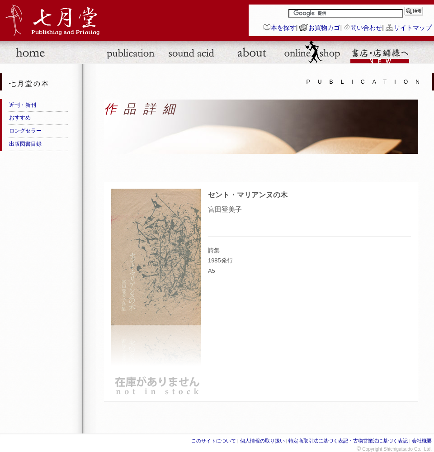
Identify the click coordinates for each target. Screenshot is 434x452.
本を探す (283, 27)
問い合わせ (366, 27)
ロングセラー (25, 131)
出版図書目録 (25, 144)
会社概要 (422, 440)
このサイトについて (213, 440)
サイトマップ (413, 27)
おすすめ (20, 117)
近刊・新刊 (22, 105)
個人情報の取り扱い (262, 440)
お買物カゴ (324, 27)
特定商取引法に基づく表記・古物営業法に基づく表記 (348, 440)
